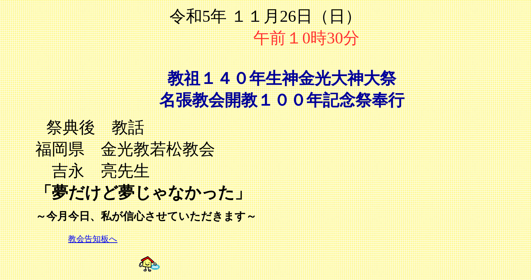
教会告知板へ (92, 238)
